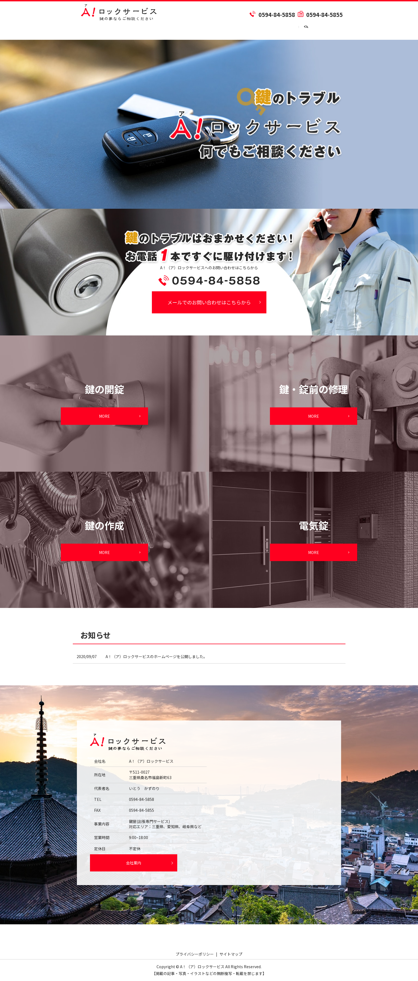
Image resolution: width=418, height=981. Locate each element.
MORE (104, 416)
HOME (87, 30)
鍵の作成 (199, 30)
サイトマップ (230, 954)
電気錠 (277, 30)
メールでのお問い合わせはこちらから (209, 302)
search (336, 30)
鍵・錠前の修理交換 (239, 30)
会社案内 (115, 30)
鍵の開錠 (168, 30)
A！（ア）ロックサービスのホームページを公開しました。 (156, 656)
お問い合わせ (310, 30)
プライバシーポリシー (195, 954)
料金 (142, 30)
